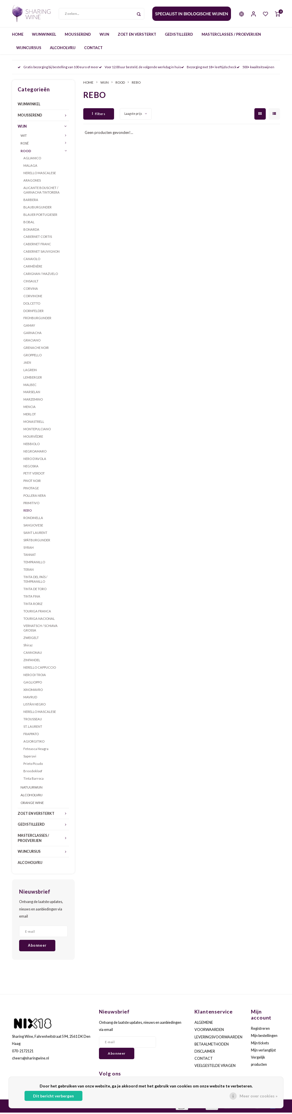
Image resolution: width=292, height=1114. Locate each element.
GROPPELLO (32, 356)
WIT (24, 137)
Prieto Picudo (33, 765)
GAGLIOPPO (32, 683)
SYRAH (28, 548)
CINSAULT (30, 282)
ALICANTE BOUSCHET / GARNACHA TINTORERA (41, 191)
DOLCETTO (31, 304)
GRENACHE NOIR (36, 349)
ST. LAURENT (32, 728)
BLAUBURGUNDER (37, 208)
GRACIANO (31, 341)
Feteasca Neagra (35, 750)
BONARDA (31, 230)
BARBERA (30, 201)
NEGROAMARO (34, 452)
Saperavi (29, 757)
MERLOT (29, 415)
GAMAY (29, 327)
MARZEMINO (33, 401)
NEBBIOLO (31, 445)
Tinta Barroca (33, 779)
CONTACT (93, 49)
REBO (27, 512)
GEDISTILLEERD (179, 35)
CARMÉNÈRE (32, 268)
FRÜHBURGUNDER (37, 319)
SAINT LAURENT (35, 534)
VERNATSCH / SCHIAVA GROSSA (40, 629)
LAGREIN (30, 371)
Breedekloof (32, 772)
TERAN (28, 571)
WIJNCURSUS (28, 49)
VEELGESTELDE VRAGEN (215, 1067)
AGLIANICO (32, 159)
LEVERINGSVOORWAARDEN (218, 1038)
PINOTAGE (31, 489)
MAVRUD (30, 698)
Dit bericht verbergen (53, 1095)
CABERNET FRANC (37, 245)
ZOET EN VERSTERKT (137, 35)
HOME (17, 35)
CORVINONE (32, 297)
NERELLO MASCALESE (39, 174)
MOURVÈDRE (33, 438)
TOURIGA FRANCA (37, 612)
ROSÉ (25, 144)
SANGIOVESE (33, 526)
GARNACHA (32, 334)
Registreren (260, 1030)
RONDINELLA (33, 519)
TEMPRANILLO (34, 563)
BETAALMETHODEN (211, 1045)
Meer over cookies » (258, 1095)
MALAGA (30, 167)
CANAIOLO (31, 260)
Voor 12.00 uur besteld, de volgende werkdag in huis (140, 68)
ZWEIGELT (31, 639)
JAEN (27, 364)
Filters (98, 115)
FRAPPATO (31, 735)
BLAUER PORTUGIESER (40, 216)
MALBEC (29, 386)
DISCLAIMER (204, 1053)
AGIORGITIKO (33, 743)
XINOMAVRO (33, 691)
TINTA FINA (31, 598)
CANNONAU (32, 654)
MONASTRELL (33, 423)
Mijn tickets (260, 1044)
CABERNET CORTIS (37, 238)
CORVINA (30, 289)
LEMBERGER (32, 378)
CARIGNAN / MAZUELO (40, 275)
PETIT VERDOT (34, 474)
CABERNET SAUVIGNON (41, 253)
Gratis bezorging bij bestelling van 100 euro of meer (58, 68)
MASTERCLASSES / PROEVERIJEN (231, 35)
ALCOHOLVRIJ (63, 49)
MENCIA (29, 408)
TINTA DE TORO (34, 590)
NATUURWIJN (31, 789)
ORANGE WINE (32, 804)
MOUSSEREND (78, 35)
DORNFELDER (33, 312)
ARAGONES (32, 182)
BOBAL (29, 223)
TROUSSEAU (32, 720)
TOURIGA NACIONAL (39, 620)
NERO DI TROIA (34, 676)
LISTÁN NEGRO (34, 705)
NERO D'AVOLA (34, 460)
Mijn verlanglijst (263, 1051)
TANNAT (29, 556)
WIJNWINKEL (44, 35)
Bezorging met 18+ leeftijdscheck (208, 68)
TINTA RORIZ (32, 605)
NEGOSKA (30, 467)
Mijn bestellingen (264, 1037)
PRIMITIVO (31, 504)
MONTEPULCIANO (37, 430)
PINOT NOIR (32, 482)
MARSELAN (31, 393)
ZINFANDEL (31, 661)
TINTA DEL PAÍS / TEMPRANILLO (35, 580)
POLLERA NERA (34, 497)
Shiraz (28, 646)
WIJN (104, 35)
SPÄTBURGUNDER (36, 541)
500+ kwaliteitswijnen (255, 68)
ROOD (26, 152)
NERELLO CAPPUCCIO (39, 669)
